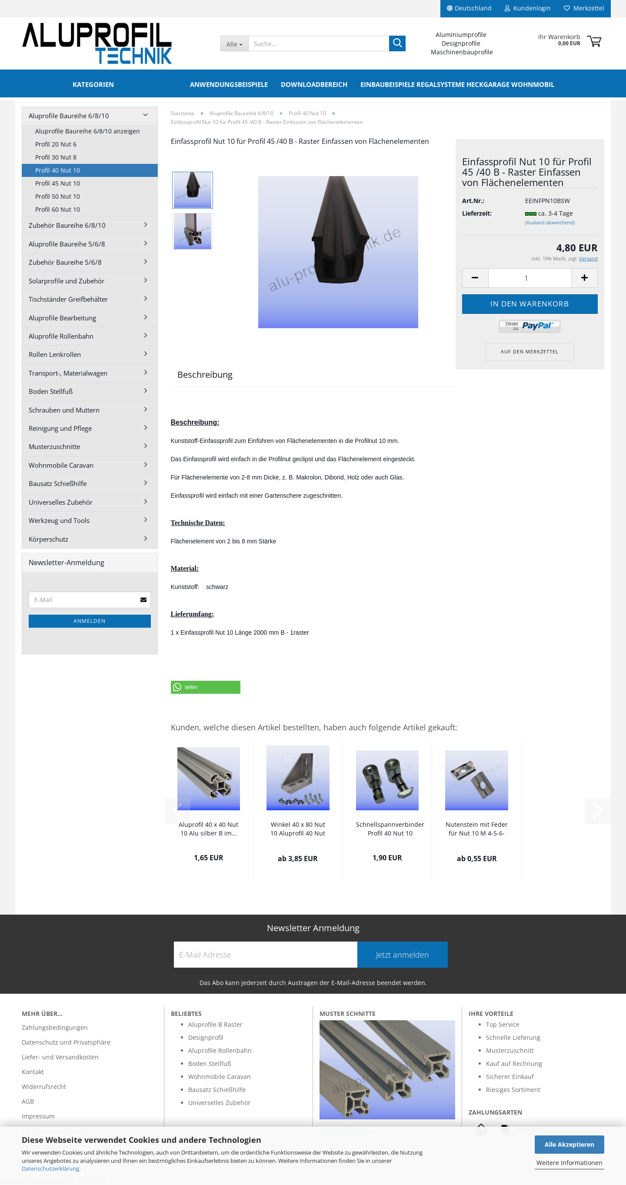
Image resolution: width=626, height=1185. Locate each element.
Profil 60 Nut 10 (57, 209)
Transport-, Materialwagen (68, 373)
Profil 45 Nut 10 (57, 183)
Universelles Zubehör (61, 502)
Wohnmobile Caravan (61, 465)
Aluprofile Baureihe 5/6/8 (67, 244)
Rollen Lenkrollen (55, 354)
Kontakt (33, 1072)
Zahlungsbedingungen (55, 1027)
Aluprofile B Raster (215, 1024)
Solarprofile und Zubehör (66, 280)
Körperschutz (48, 539)
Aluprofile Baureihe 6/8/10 (69, 115)
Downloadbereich (314, 84)
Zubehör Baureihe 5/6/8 (65, 262)
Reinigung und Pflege (60, 428)
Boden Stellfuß (51, 391)
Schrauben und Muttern (64, 410)
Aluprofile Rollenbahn (61, 336)
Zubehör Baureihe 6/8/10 (67, 225)
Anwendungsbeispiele (229, 84)
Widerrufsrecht (44, 1086)
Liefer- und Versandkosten (60, 1057)
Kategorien (93, 84)
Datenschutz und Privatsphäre (66, 1042)
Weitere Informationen (569, 1162)
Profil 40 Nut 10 (57, 170)
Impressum (38, 1116)
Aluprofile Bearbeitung (62, 317)
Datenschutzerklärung (50, 1168)
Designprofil (205, 1037)
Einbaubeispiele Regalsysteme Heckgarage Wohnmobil (457, 84)
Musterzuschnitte (54, 446)
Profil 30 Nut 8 (56, 157)
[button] (205, 687)
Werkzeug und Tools (59, 520)
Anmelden (89, 621)
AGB (28, 1101)
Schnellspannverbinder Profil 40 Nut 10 (390, 828)
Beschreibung (205, 374)
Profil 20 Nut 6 (56, 144)
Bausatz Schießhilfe (58, 483)
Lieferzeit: (477, 213)
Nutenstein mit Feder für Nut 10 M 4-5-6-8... (477, 829)
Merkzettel (584, 8)
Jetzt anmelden (402, 954)
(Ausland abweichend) (550, 222)
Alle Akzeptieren (569, 1144)
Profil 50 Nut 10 (57, 196)
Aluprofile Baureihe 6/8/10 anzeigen (87, 131)
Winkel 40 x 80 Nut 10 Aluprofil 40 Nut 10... (297, 829)
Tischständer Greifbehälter (68, 299)
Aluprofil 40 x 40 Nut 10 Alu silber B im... (208, 828)
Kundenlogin (528, 8)
